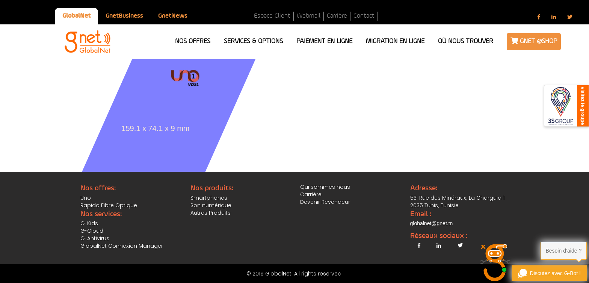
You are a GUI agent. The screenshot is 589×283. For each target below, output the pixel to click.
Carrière (337, 16)
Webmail (308, 16)
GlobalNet (76, 16)
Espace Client (272, 16)
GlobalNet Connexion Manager (121, 246)
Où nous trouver (465, 41)
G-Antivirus (94, 238)
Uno (85, 198)
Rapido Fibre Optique (108, 205)
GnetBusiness (124, 16)
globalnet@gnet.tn (431, 223)
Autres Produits (210, 213)
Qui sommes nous (325, 187)
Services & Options (253, 41)
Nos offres (192, 41)
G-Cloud (91, 231)
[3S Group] (566, 106)
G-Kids (89, 223)
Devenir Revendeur (325, 202)
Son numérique (210, 205)
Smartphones (208, 198)
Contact (364, 16)
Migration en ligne (395, 41)
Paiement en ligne (324, 41)
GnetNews (172, 16)
